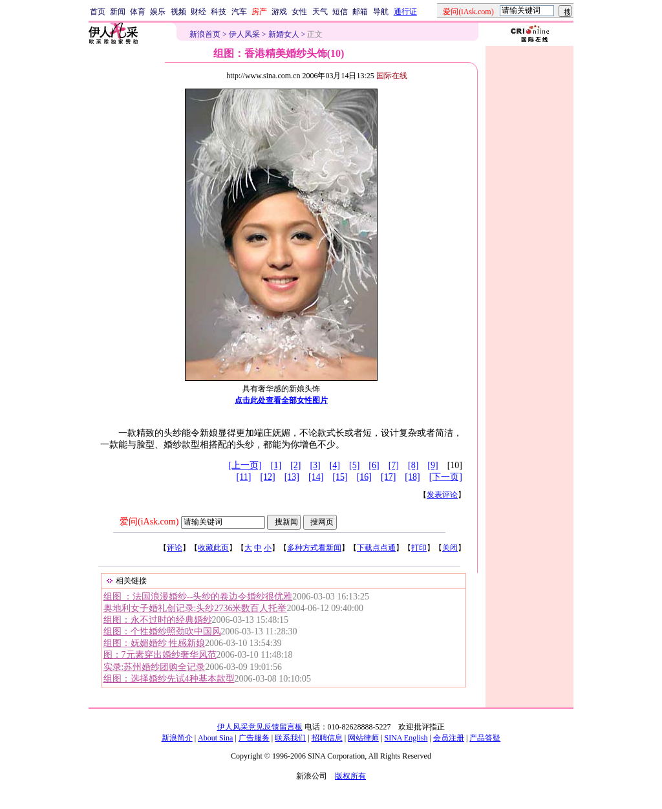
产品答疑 (484, 737)
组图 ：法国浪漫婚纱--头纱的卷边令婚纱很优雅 (198, 596)
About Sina (215, 737)
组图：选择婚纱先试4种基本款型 (169, 679)
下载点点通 (376, 547)
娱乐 (158, 11)
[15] (339, 477)
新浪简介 (177, 737)
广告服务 (254, 737)
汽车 (239, 11)
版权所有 (350, 776)
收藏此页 (213, 547)
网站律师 (363, 737)
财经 (198, 11)
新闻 (117, 11)
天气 (320, 11)
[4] (335, 465)
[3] (315, 465)
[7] (394, 465)
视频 (178, 11)
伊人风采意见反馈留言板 (260, 726)
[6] (373, 465)
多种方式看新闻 (314, 547)
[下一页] (445, 477)
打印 (419, 547)
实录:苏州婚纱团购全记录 (154, 667)
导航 (381, 11)
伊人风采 (244, 34)
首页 (97, 11)
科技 (218, 11)
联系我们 (290, 737)
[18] (412, 477)
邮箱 (360, 11)
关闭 (450, 547)
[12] (267, 477)
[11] (244, 477)
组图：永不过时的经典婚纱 (157, 620)
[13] (291, 477)
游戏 (279, 11)
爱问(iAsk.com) (149, 521)
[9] (432, 465)
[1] (276, 465)
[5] (354, 465)
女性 (299, 11)
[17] (388, 477)
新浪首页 (204, 34)
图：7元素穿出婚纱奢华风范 (160, 655)
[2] (295, 465)
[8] (413, 465)
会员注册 (448, 737)
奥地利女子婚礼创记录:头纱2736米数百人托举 (195, 608)
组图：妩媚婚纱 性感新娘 (154, 643)
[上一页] (244, 465)
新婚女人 (283, 34)
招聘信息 (327, 737)
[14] (315, 477)
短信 (340, 11)
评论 (174, 547)
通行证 (405, 11)
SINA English (405, 737)
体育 (137, 11)
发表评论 (442, 494)
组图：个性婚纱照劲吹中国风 (162, 631)
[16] (364, 477)
